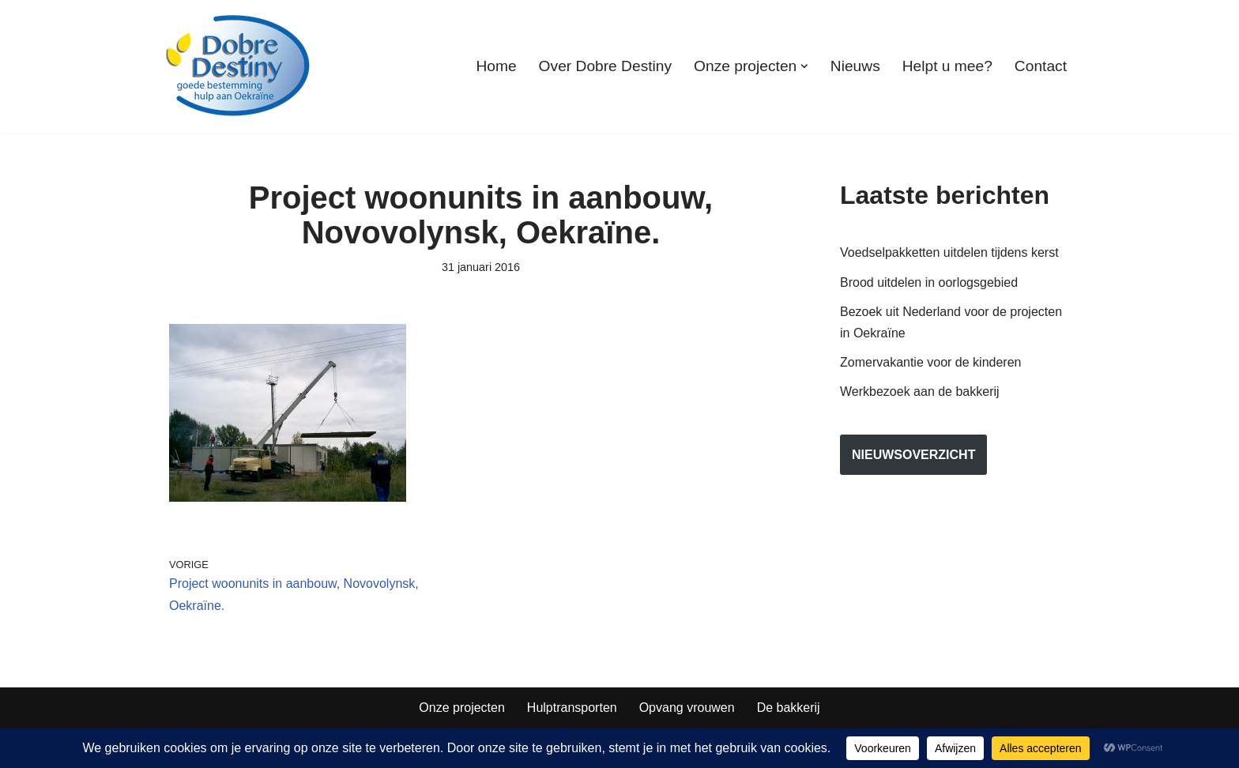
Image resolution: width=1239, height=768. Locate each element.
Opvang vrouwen (687, 707)
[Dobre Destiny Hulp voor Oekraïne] (239, 66)
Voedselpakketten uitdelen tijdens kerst (949, 252)
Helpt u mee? (947, 66)
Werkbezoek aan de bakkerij (920, 391)
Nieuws (855, 66)
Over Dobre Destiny (605, 66)
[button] (804, 66)
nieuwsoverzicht (913, 454)
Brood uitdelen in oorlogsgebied (929, 282)
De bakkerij (788, 707)
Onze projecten (462, 707)
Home (496, 66)
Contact (1041, 66)
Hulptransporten (572, 707)
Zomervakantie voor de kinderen (930, 362)
